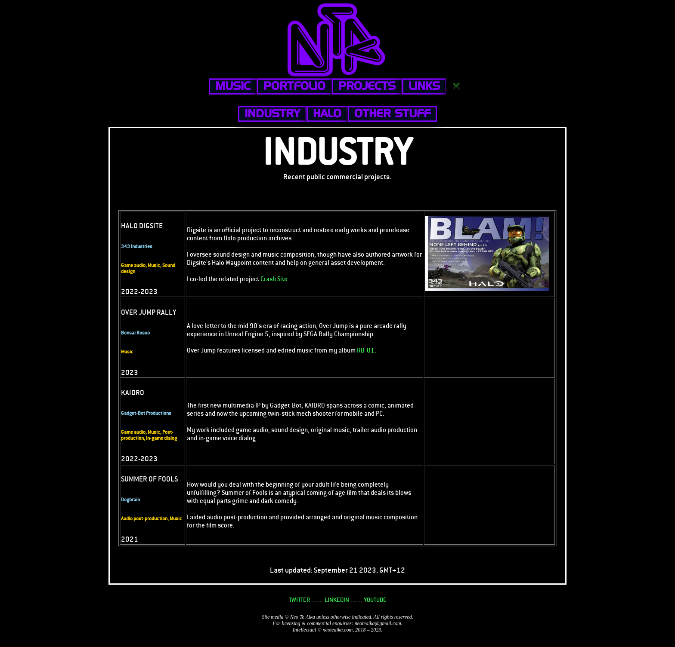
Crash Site (274, 279)
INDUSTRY (272, 113)
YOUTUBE (375, 600)
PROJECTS (367, 86)
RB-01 (366, 350)
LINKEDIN (337, 600)
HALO (327, 113)
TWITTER (299, 600)
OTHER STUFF (392, 113)
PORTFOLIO (294, 86)
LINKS (424, 86)
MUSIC (233, 86)
